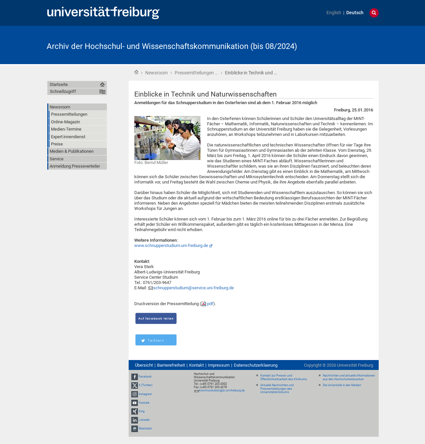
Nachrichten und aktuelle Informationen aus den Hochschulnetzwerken (349, 377)
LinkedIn (144, 420)
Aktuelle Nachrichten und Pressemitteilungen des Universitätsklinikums (277, 388)
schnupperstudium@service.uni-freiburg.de (193, 287)
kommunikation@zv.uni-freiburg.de (222, 390)
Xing (142, 411)
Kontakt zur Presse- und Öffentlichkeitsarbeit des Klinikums (283, 377)
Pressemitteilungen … (196, 72)
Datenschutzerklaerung (255, 365)
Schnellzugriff (63, 91)
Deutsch (354, 13)
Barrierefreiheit (171, 365)
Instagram (145, 394)
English (333, 13)
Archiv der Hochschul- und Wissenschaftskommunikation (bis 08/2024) (172, 46)
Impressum (219, 365)
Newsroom (156, 72)
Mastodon (145, 428)
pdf (210, 303)
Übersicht (144, 365)
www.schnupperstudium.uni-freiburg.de (171, 245)
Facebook (145, 376)
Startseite (136, 72)
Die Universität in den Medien (342, 385)
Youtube (144, 402)
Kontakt (196, 365)
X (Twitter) (145, 385)
